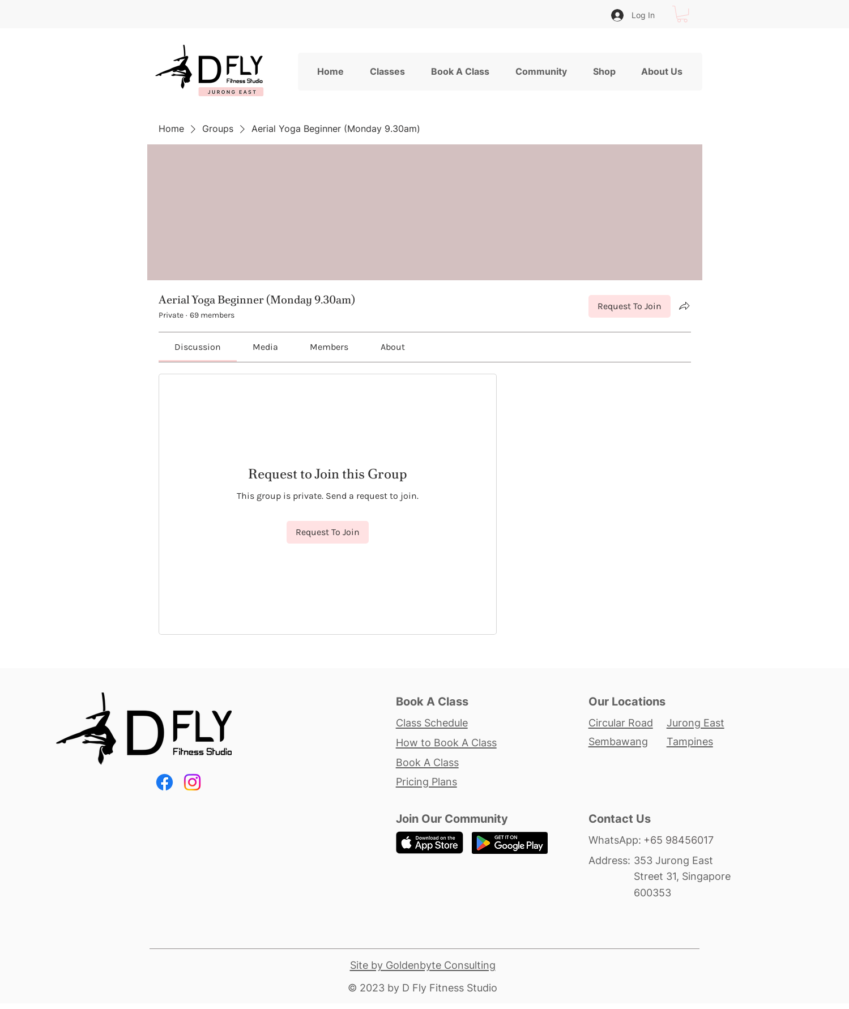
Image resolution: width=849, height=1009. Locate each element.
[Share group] (684, 306)
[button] (682, 14)
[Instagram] (192, 782)
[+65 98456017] (688, 839)
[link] (197, 346)
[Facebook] (164, 782)
